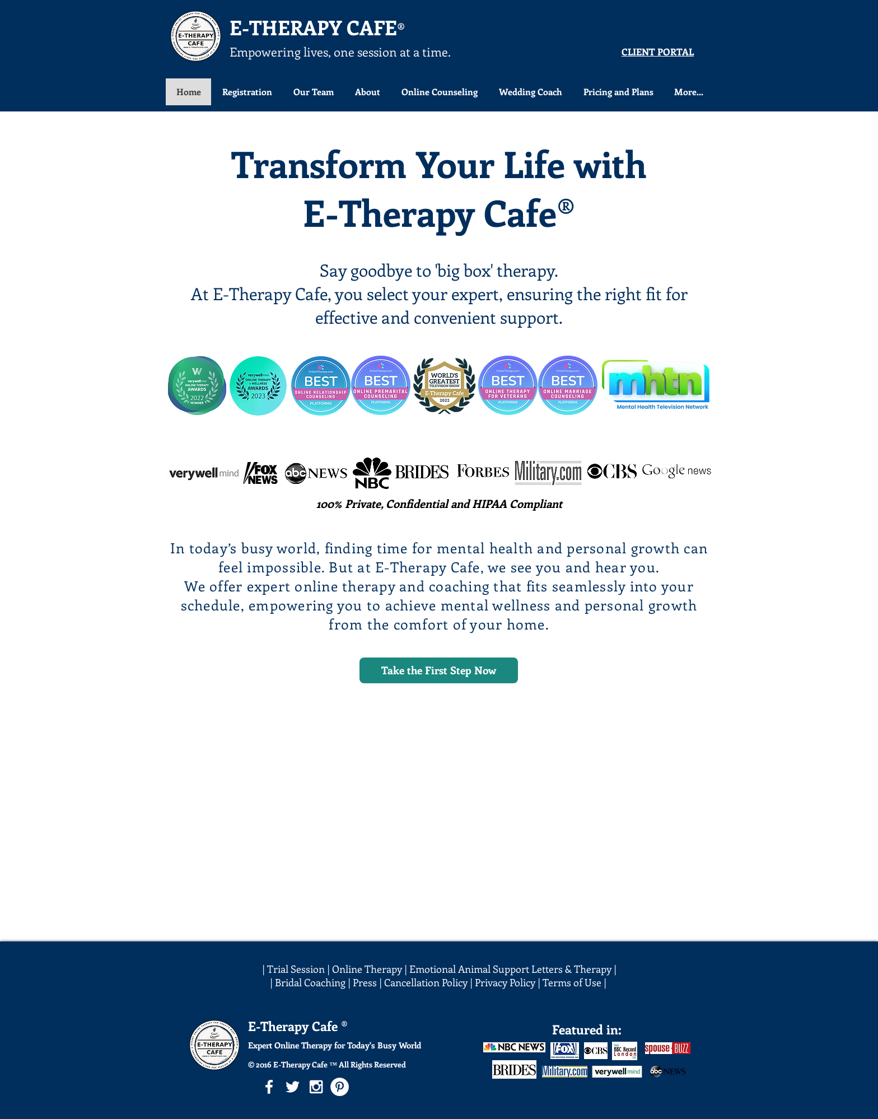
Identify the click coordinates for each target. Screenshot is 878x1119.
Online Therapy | (370, 969)
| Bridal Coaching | (311, 982)
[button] (439, 91)
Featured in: (587, 1029)
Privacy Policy (505, 982)
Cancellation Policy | (429, 982)
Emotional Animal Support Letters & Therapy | (513, 969)
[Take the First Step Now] (438, 670)
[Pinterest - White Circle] (339, 1087)
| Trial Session (293, 969)
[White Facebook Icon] (269, 1087)
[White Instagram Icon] (316, 1087)
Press (366, 982)
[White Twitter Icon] (292, 1087)
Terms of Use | (576, 982)
